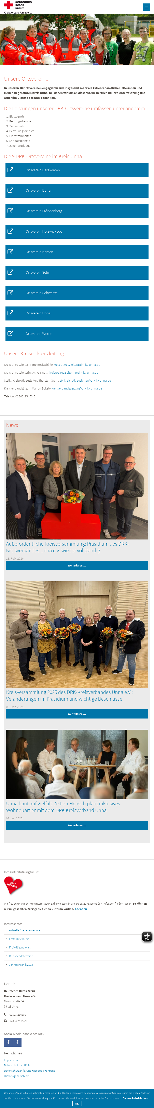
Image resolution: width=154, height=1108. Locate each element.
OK (77, 1103)
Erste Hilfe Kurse (19, 939)
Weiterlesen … (46, 565)
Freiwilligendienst (19, 947)
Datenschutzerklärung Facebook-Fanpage (29, 1070)
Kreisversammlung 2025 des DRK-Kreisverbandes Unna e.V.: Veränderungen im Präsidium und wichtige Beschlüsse (69, 695)
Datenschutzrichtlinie (17, 1065)
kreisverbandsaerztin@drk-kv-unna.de (77, 388)
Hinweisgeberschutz (16, 1076)
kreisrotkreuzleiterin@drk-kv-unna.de (73, 372)
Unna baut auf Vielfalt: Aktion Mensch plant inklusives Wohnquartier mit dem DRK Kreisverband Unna (63, 806)
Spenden (81, 909)
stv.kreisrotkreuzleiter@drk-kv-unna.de (86, 380)
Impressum (11, 1060)
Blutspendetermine (21, 956)
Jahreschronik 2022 (21, 965)
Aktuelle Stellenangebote (24, 930)
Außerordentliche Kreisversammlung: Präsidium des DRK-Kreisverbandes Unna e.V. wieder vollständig (67, 547)
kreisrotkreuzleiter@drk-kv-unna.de (77, 365)
